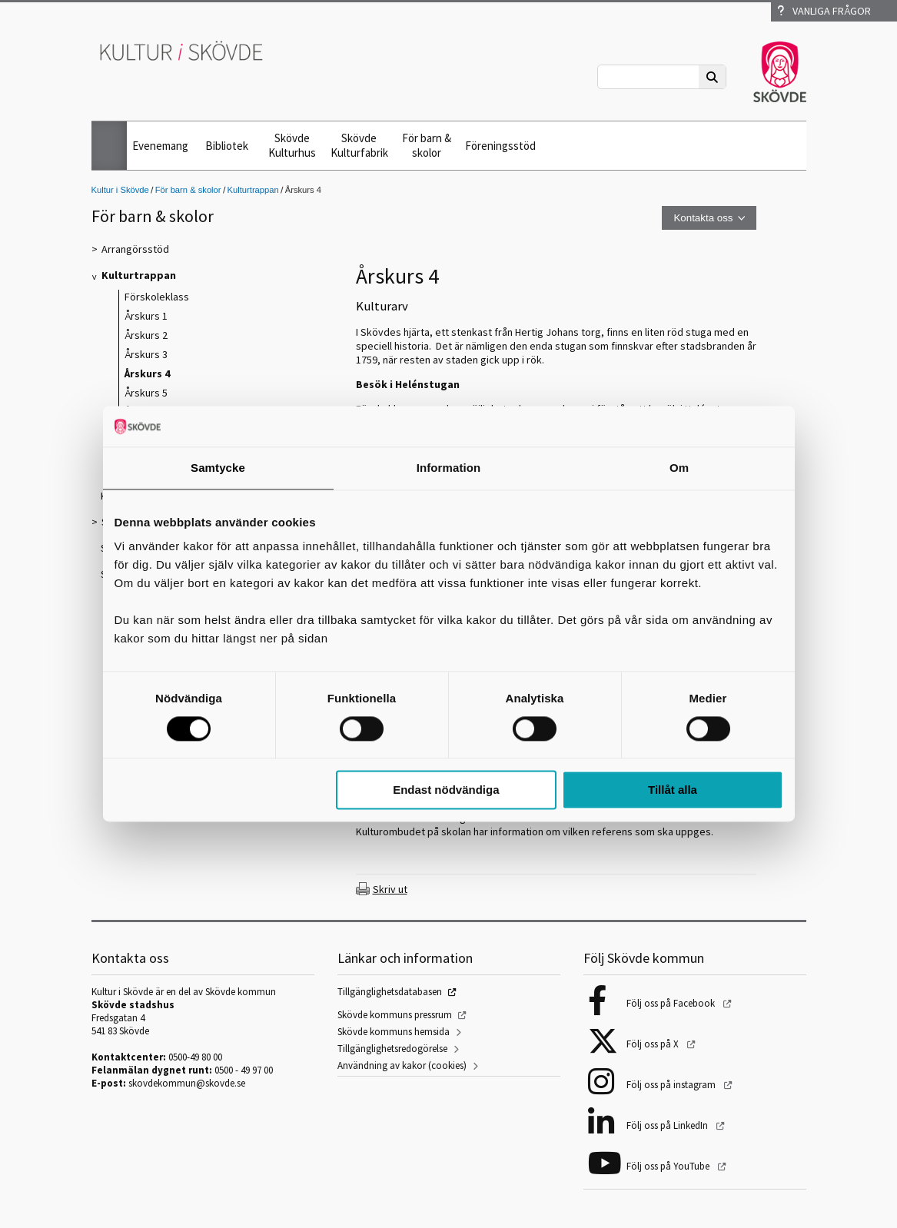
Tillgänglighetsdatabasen (389, 991)
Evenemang (160, 145)
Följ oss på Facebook (671, 1003)
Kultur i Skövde (120, 189)
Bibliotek (226, 145)
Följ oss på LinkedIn (668, 1125)
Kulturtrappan (253, 189)
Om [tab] (679, 467)
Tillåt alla (672, 790)
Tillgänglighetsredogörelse (392, 1048)
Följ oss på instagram (672, 1084)
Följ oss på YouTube (669, 1166)
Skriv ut (390, 889)
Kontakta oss (703, 218)
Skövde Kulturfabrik (359, 145)
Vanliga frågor (824, 11)
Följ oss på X (653, 1043)
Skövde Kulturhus (292, 145)
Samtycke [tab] (218, 467)
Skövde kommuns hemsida (393, 1031)
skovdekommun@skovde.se (186, 1083)
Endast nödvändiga (446, 790)
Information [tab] (449, 467)
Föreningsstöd (500, 145)
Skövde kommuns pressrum (394, 1014)
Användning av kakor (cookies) (402, 1065)
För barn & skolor (426, 145)
